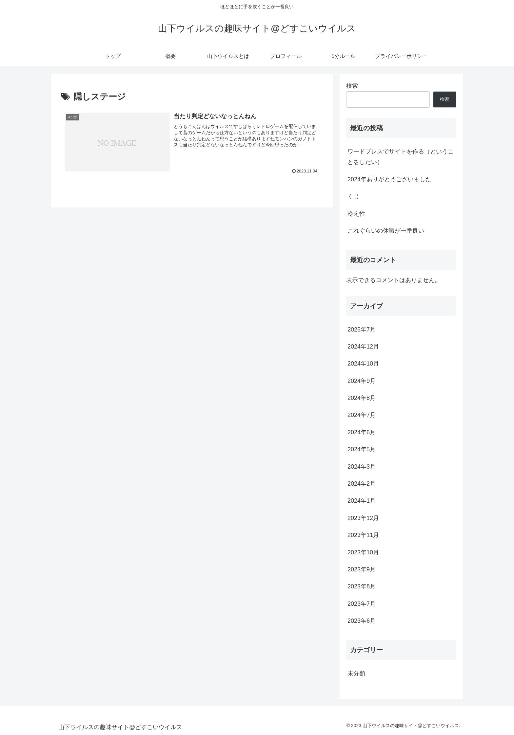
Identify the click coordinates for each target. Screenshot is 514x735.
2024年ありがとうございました (389, 179)
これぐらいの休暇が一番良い (385, 230)
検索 (352, 85)
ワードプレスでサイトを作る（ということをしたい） (400, 156)
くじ (353, 196)
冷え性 (356, 213)
